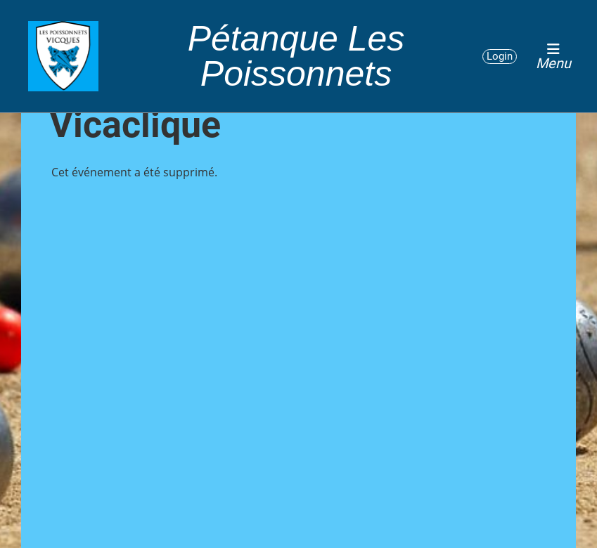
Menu (553, 56)
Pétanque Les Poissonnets (296, 56)
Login (500, 56)
